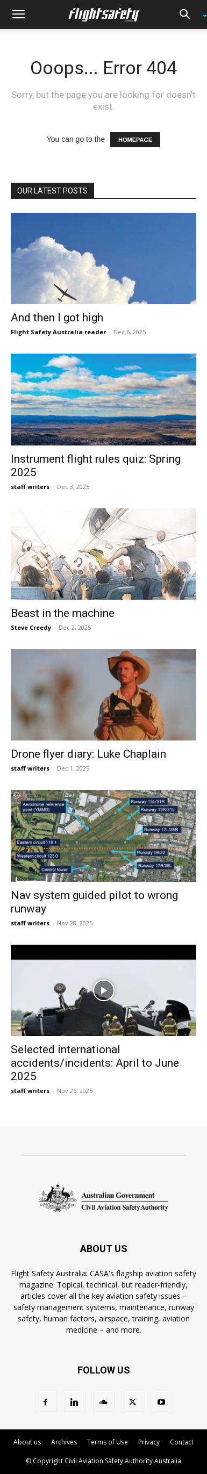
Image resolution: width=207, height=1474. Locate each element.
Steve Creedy (31, 627)
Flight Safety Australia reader (58, 332)
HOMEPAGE (135, 139)
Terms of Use (107, 1442)
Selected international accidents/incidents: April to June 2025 (95, 1063)
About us (27, 1442)
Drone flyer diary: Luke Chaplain (88, 753)
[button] (18, 14)
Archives (64, 1442)
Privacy (149, 1442)
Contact (182, 1442)
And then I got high (57, 317)
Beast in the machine (63, 613)
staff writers (30, 487)
